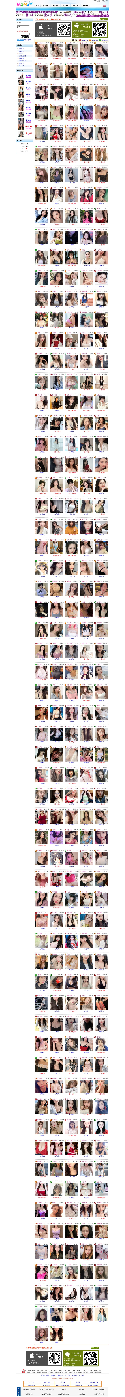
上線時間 (21, 51)
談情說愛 (21, 63)
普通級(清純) (105, 40)
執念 (28, 83)
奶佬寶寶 (28, 109)
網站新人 (21, 53)
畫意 (28, 90)
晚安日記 (28, 122)
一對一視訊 (72, 182)
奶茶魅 (28, 115)
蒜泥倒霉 (28, 77)
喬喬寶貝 (28, 128)
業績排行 (21, 48)
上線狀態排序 (22, 56)
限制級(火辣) (85, 40)
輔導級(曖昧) (95, 40)
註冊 (25, 40)
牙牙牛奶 (28, 102)
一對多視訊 (42, 141)
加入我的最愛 (104, 1)
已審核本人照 (22, 61)
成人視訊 (21, 65)
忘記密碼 (28, 40)
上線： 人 (24, 143)
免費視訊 (86, 100)
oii (28, 134)
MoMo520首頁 (96, 1)
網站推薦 (21, 58)
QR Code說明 (103, 19)
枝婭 (28, 96)
